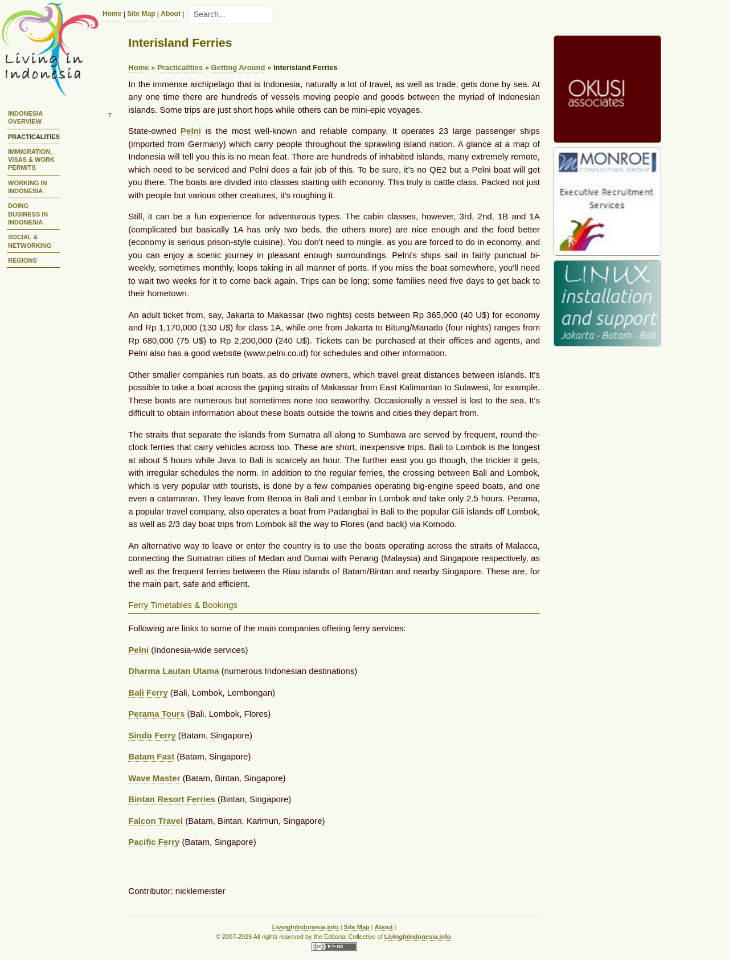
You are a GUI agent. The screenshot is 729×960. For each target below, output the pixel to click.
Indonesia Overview (25, 117)
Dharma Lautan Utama (173, 671)
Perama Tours (156, 713)
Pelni (191, 131)
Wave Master (154, 778)
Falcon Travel (155, 821)
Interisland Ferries (305, 67)
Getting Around (238, 67)
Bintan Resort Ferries (171, 799)
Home (112, 14)
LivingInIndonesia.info (305, 927)
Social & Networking (29, 241)
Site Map (141, 14)
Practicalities (34, 136)
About (171, 14)
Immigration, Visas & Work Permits (31, 159)
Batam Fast (151, 756)
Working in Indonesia (27, 186)
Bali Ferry (147, 692)
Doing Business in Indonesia (28, 214)
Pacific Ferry (153, 842)
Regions (22, 260)
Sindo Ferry (151, 735)
